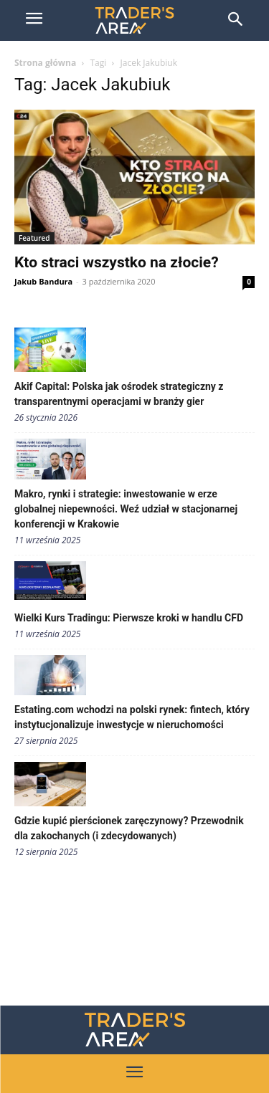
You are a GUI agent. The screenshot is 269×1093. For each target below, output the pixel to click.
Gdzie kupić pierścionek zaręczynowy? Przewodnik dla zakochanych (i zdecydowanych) (129, 828)
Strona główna (45, 63)
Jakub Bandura (43, 281)
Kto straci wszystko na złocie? (116, 262)
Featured (34, 238)
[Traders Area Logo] (135, 1029)
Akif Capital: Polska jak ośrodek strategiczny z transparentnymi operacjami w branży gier (119, 394)
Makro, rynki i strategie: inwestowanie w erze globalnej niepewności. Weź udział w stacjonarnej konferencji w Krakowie (125, 509)
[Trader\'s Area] (134, 20)
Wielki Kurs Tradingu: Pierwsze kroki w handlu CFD (128, 618)
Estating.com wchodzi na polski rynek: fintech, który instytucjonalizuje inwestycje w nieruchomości (132, 717)
